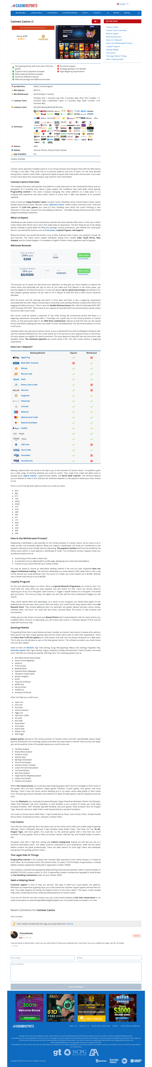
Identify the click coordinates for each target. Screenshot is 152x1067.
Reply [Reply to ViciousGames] (15, 946)
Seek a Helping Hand (114, 59)
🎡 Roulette (96, 13)
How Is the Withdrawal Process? (119, 43)
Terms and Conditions (100, 1026)
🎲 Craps (116, 13)
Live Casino (110, 53)
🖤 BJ (106, 13)
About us (73, 1026)
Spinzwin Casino (57, 204)
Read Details (84, 259)
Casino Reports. (27, 1061)
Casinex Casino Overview (116, 30)
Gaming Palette (112, 49)
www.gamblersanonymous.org (80, 1042)
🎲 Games (127, 13)
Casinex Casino (112, 27)
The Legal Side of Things (116, 56)
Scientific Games (18, 650)
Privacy (115, 1026)
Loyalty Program (113, 46)
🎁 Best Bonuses (52, 13)
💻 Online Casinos (36, 13)
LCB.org (69, 923)
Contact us (84, 1026)
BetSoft (30, 647)
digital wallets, (30, 475)
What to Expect (112, 33)
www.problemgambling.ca (59, 1042)
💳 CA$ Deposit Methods (69, 13)
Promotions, (50, 230)
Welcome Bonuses (113, 37)
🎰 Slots (84, 13)
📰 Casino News (20, 13)
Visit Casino (84, 255)
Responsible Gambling (130, 1026)
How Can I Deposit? (114, 40)
